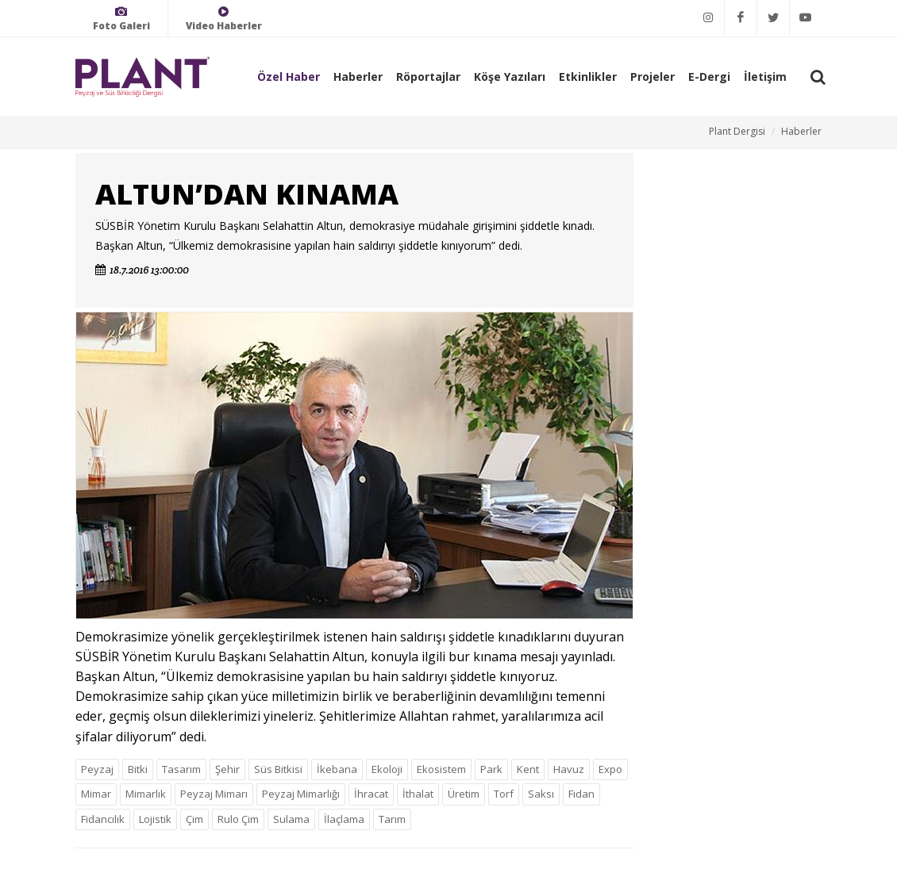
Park (491, 769)
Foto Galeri (121, 19)
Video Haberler (224, 19)
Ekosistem (441, 769)
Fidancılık (103, 819)
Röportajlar (428, 76)
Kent (528, 769)
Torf (504, 794)
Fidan (581, 794)
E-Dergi (709, 76)
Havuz (568, 769)
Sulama (291, 819)
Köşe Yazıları (509, 76)
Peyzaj (97, 769)
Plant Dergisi (737, 131)
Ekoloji (387, 769)
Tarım (392, 819)
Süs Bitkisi (278, 769)
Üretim (463, 794)
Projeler (652, 76)
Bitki (138, 769)
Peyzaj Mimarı (214, 794)
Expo (610, 769)
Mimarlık (145, 794)
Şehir (227, 769)
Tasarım (181, 769)
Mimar (96, 794)
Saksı (541, 794)
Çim (194, 819)
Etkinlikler (588, 76)
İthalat (417, 794)
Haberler (358, 76)
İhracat (371, 794)
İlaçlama (344, 819)
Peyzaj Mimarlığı (301, 794)
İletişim (765, 76)
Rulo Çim (238, 819)
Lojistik (155, 819)
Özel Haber (288, 76)
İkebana (337, 769)
